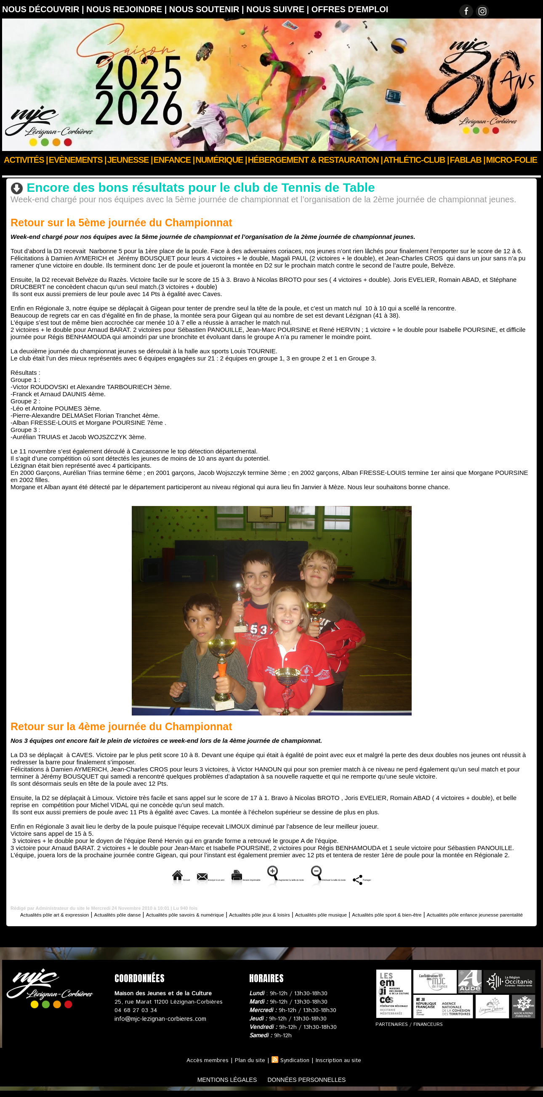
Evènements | (77, 159)
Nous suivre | (278, 9)
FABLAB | (467, 159)
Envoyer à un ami (140, 878)
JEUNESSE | (130, 159)
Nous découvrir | (44, 9)
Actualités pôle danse (139, 913)
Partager (455, 878)
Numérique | (221, 159)
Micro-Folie (511, 159)
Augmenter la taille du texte (295, 878)
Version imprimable (211, 878)
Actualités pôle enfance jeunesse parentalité (271, 920)
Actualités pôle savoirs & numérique (224, 913)
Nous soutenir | (207, 9)
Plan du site (247, 1067)
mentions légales (218, 1085)
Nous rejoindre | (127, 9)
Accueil (12, 171)
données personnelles (315, 1085)
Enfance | (174, 159)
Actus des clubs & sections (65, 171)
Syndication (294, 1067)
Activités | (26, 159)
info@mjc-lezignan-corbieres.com (158, 1025)
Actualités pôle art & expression (60, 913)
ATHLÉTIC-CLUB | (416, 159)
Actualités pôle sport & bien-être (155, 171)
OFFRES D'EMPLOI (350, 9)
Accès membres (203, 1067)
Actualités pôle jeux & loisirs (318, 913)
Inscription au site (341, 1067)
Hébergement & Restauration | (315, 159)
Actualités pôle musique (395, 913)
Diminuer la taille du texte (388, 878)
